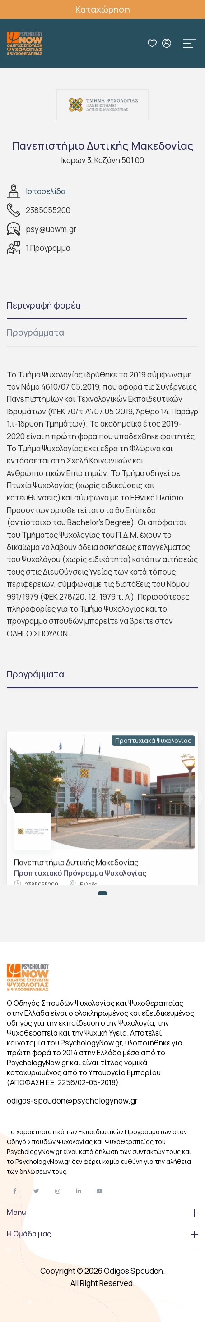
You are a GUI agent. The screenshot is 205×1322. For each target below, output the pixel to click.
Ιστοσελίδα (45, 191)
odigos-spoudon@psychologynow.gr (72, 1100)
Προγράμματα (35, 332)
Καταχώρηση (102, 9)
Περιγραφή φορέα (44, 305)
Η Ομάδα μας (102, 1233)
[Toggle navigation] (189, 43)
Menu (102, 1212)
